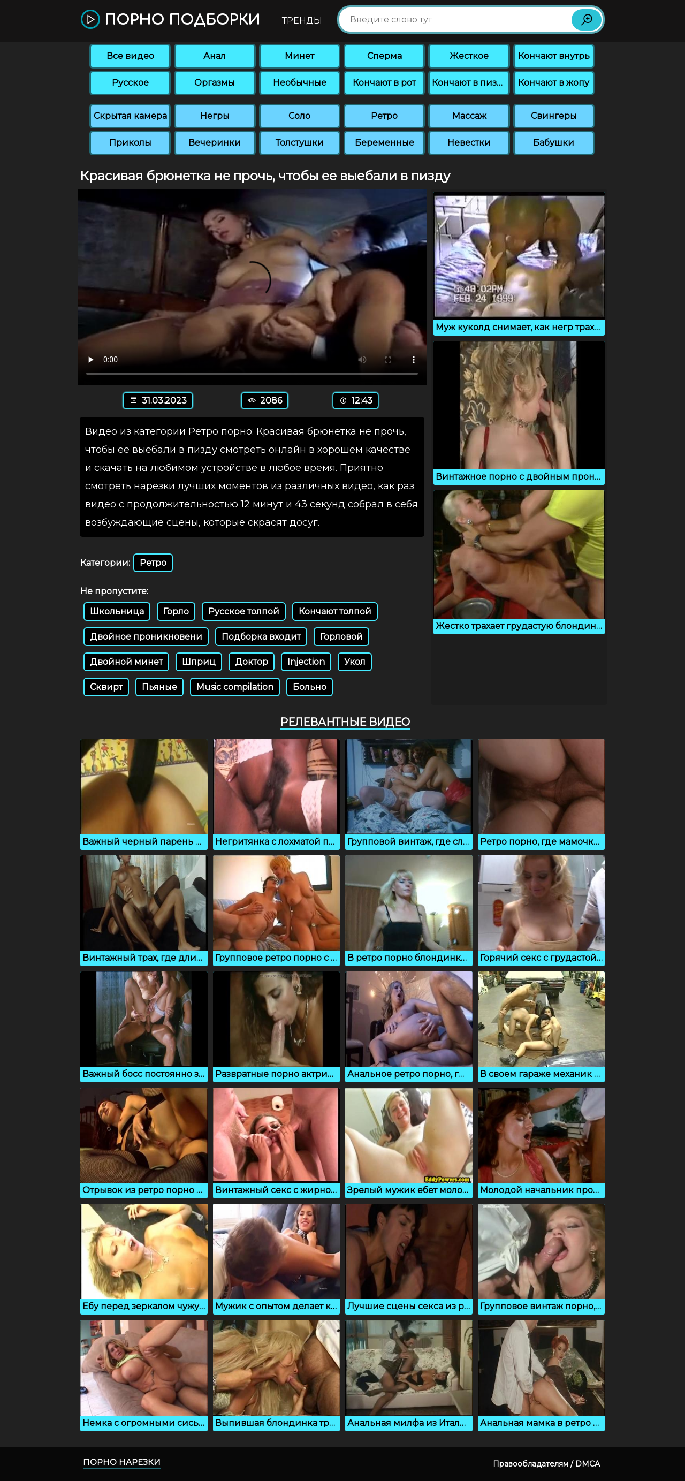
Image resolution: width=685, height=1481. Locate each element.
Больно (309, 687)
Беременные (384, 143)
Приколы (130, 143)
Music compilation (234, 687)
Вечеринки (214, 143)
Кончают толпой (335, 611)
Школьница (117, 611)
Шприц (199, 662)
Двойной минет (126, 662)
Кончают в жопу (553, 83)
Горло (176, 611)
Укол (355, 662)
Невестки (469, 143)
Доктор (251, 662)
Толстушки (300, 143)
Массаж (469, 116)
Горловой (341, 637)
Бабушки (553, 143)
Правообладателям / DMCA (546, 1464)
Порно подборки (170, 20)
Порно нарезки (122, 1462)
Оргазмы (214, 83)
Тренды (302, 21)
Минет (299, 56)
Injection (306, 662)
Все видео (130, 56)
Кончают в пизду (470, 83)
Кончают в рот (384, 83)
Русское (130, 83)
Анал (214, 56)
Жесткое (469, 56)
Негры (215, 116)
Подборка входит (261, 637)
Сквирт (106, 687)
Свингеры (554, 116)
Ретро (384, 116)
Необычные (299, 83)
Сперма (384, 56)
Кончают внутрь (554, 56)
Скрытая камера (130, 116)
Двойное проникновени (146, 637)
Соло (299, 116)
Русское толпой (243, 611)
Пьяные (159, 687)
